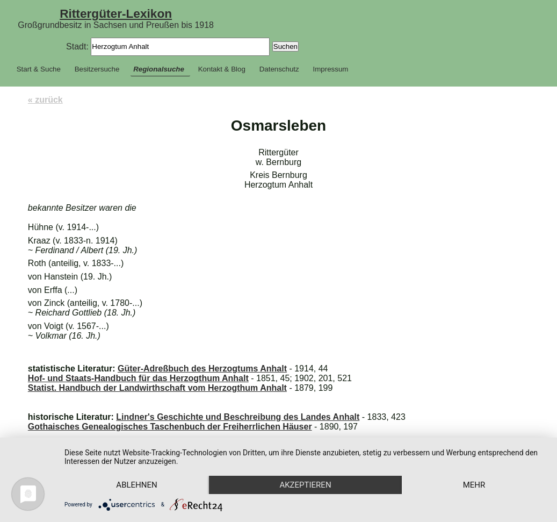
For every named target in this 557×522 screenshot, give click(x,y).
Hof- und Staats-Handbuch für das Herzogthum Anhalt (138, 378)
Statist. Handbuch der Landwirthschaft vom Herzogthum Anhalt (157, 387)
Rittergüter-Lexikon (116, 13)
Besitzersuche (97, 69)
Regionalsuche (158, 69)
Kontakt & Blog (221, 69)
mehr (474, 485)
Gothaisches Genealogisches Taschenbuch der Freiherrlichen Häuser (170, 426)
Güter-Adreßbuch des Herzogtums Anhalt (202, 368)
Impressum (331, 69)
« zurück (45, 99)
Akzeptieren (305, 485)
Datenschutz (279, 69)
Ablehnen (136, 485)
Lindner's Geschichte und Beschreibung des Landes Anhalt (237, 416)
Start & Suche (39, 69)
